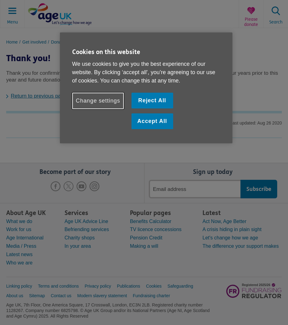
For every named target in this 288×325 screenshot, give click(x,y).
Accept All (152, 121)
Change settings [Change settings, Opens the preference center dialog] (98, 101)
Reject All (152, 100)
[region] (146, 87)
